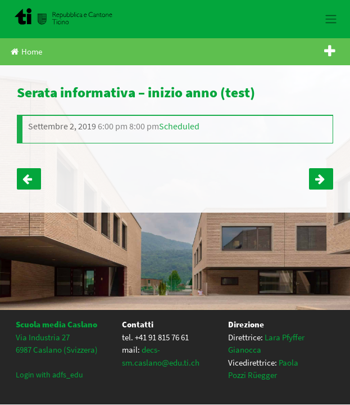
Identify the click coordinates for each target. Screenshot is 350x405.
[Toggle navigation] (331, 19)
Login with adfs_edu (49, 375)
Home (26, 51)
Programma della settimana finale (29, 179)
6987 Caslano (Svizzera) (57, 349)
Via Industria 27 (43, 337)
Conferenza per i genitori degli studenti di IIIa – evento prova (321, 179)
